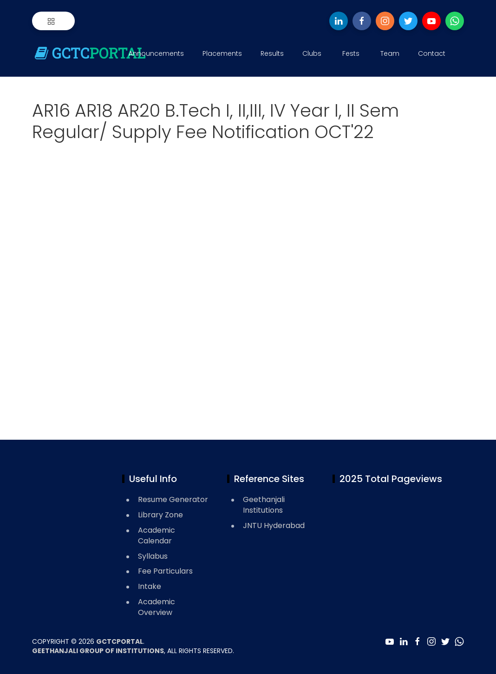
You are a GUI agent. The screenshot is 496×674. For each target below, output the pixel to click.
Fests (350, 53)
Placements (222, 53)
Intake (149, 586)
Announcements (156, 53)
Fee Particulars (165, 571)
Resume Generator (173, 499)
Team (389, 53)
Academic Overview (156, 607)
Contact (431, 53)
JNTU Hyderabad (274, 525)
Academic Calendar (156, 535)
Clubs (311, 53)
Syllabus (153, 556)
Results (272, 53)
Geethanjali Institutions (264, 504)
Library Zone (160, 514)
